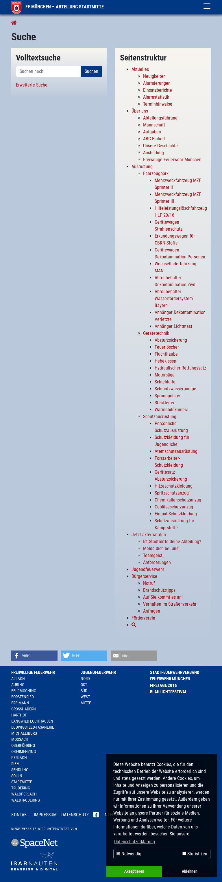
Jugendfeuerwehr (98, 672)
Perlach (19, 757)
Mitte (86, 703)
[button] (34, 656)
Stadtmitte (21, 782)
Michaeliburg (24, 733)
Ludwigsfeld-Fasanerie (32, 727)
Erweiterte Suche (31, 85)
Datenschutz (75, 814)
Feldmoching (23, 690)
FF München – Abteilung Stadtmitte (58, 7)
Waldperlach (24, 794)
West (85, 696)
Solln (16, 775)
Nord (85, 678)
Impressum (45, 814)
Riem (15, 763)
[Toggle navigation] (207, 6)
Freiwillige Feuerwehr (33, 672)
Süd (84, 690)
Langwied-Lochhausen (32, 721)
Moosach (19, 739)
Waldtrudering (25, 800)
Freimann (20, 703)
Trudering (20, 788)
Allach (18, 678)
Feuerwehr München (170, 678)
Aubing (17, 684)
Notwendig (128, 854)
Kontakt (20, 814)
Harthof (19, 715)
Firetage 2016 (163, 685)
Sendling (19, 769)
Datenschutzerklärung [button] (134, 841)
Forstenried (22, 696)
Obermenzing (23, 751)
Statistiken (194, 854)
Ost (84, 684)
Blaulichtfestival (168, 691)
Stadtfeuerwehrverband (174, 672)
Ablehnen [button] (189, 871)
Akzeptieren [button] (134, 871)
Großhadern (23, 709)
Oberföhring (23, 745)
